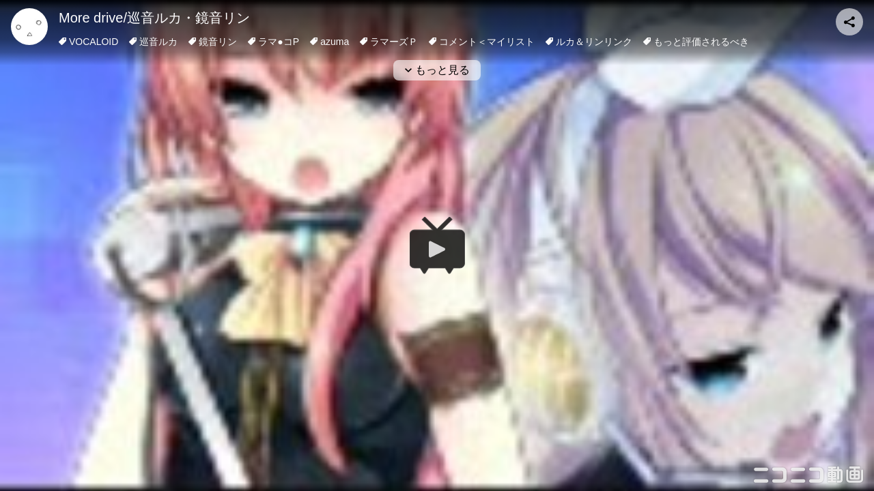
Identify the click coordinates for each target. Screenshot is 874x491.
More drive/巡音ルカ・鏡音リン (154, 17)
